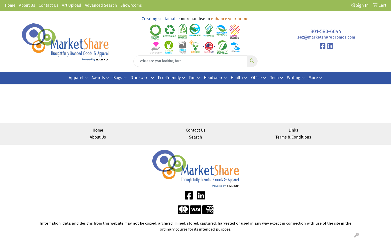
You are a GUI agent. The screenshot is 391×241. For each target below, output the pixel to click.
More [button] (313, 77)
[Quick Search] (190, 61)
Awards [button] (98, 77)
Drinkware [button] (140, 77)
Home (10, 5)
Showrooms (131, 5)
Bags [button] (117, 77)
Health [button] (237, 77)
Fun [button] (192, 77)
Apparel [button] (76, 77)
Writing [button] (293, 77)
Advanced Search (101, 5)
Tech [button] (274, 77)
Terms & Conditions (293, 137)
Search (195, 137)
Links (293, 130)
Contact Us (48, 5)
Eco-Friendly (169, 77)
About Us (27, 5)
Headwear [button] (213, 77)
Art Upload (71, 5)
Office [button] (256, 77)
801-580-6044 (325, 31)
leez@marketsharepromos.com (325, 37)
